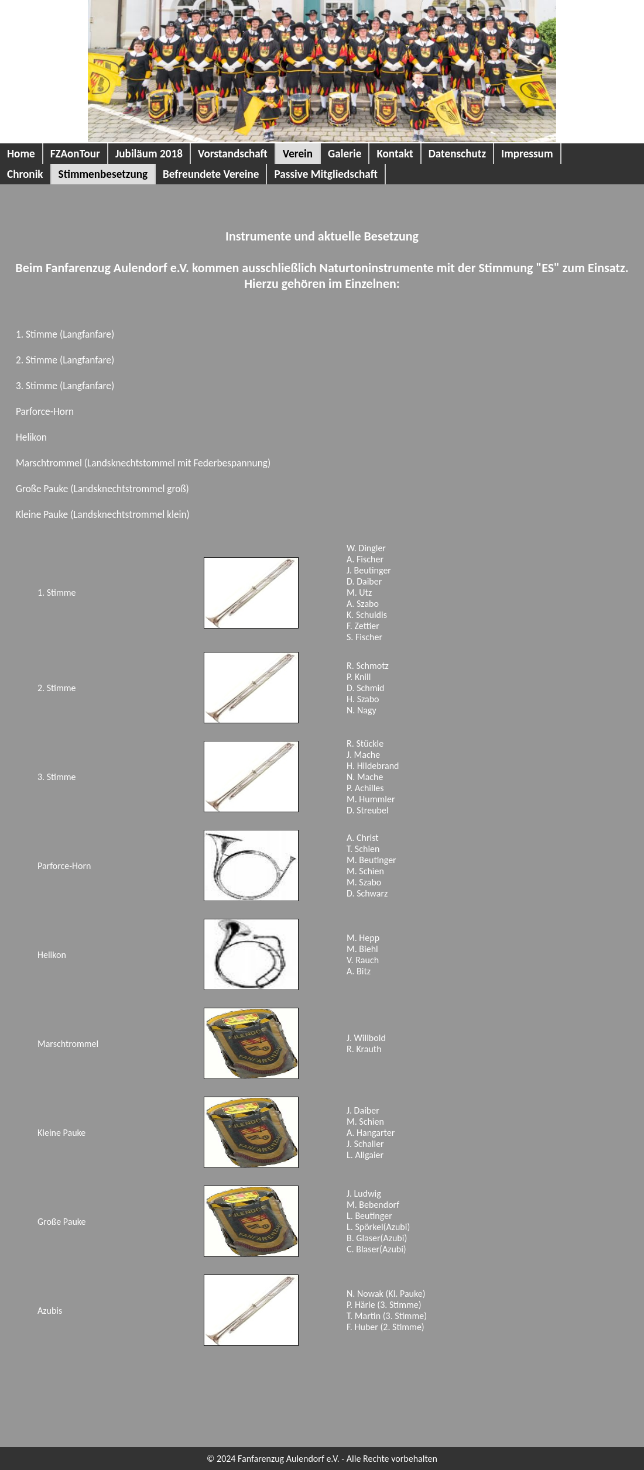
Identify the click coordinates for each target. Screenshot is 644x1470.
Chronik (25, 174)
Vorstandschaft (233, 153)
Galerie (344, 153)
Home (21, 153)
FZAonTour (75, 153)
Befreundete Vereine (211, 174)
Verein (298, 153)
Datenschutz (457, 153)
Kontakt (394, 153)
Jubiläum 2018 (149, 153)
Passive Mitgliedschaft (325, 174)
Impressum (527, 153)
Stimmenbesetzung (103, 174)
